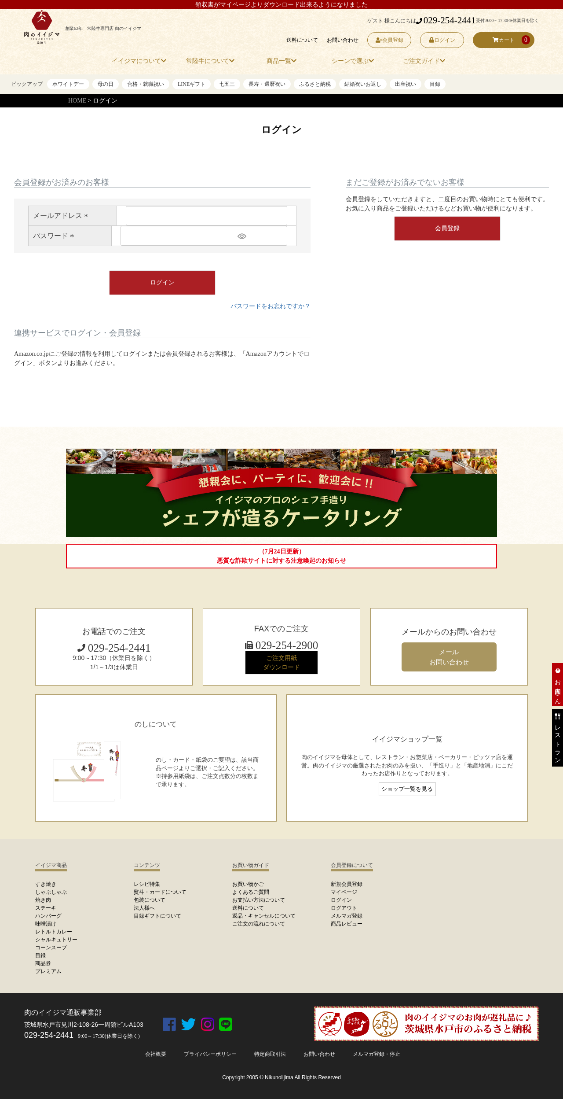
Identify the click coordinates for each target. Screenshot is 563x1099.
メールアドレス (62, 215)
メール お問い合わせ (449, 657)
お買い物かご (248, 884)
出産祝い (405, 84)
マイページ (344, 892)
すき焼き (45, 884)
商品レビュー (346, 924)
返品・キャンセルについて (264, 916)
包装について (149, 900)
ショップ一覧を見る (407, 789)
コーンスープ (51, 947)
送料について (302, 40)
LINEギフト (191, 84)
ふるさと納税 (315, 84)
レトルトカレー (53, 932)
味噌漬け (45, 924)
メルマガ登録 (346, 916)
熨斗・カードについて (160, 892)
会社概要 (155, 1054)
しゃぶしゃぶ (51, 892)
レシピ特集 (147, 884)
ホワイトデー (68, 84)
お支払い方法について (258, 900)
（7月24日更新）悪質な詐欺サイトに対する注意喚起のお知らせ (281, 556)
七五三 (227, 84)
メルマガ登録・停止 (376, 1054)
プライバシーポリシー (210, 1054)
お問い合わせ (342, 40)
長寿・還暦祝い (267, 84)
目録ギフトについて (157, 916)
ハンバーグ (48, 916)
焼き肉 (43, 900)
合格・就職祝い (145, 84)
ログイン (442, 40)
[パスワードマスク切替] (261, 235)
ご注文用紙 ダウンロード (281, 662)
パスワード (55, 236)
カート (504, 40)
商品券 (43, 963)
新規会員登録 (346, 884)
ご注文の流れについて (258, 924)
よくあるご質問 (250, 892)
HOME (77, 100)
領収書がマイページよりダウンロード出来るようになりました (281, 4)
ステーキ (45, 908)
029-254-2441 (446, 20)
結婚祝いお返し (362, 84)
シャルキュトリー (56, 940)
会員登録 (389, 40)
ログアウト (344, 908)
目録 (435, 84)
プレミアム (48, 971)
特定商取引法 (270, 1054)
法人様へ (144, 908)
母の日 (105, 84)
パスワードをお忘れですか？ (270, 306)
